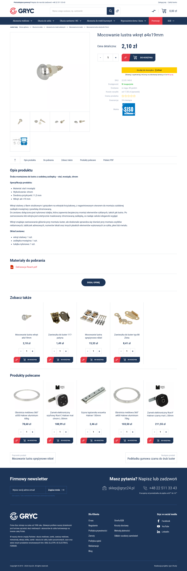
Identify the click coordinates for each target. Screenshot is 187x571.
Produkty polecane (88, 160)
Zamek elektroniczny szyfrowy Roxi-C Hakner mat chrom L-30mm (60, 415)
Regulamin (93, 525)
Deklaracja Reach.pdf (23, 267)
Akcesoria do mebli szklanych (55, 27)
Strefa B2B (119, 520)
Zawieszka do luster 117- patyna (60, 336)
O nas (91, 520)
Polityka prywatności (97, 530)
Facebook (163, 521)
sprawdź (135, 92)
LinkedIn (163, 531)
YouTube (163, 526)
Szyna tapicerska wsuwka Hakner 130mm (93, 414)
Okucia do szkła (37, 27)
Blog (90, 551)
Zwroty (91, 535)
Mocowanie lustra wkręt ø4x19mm (26, 336)
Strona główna (24, 27)
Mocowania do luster (76, 27)
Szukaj (110, 11)
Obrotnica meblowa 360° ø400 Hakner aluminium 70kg (127, 415)
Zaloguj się (162, 2)
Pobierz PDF (108, 160)
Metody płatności (122, 530)
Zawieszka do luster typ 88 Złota (127, 336)
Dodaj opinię (93, 282)
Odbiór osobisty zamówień (126, 535)
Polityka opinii (94, 541)
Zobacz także (67, 160)
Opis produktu (30, 160)
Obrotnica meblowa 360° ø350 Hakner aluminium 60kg (26, 415)
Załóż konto (172, 2)
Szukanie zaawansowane (117, 11)
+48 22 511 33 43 (58, 2)
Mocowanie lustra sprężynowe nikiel (93, 336)
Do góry (15, 160)
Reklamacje (93, 546)
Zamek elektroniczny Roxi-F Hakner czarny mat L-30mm (160, 414)
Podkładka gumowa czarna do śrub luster (151, 458)
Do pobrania (48, 160)
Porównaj (125, 57)
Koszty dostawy (121, 525)
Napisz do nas (36, 2)
